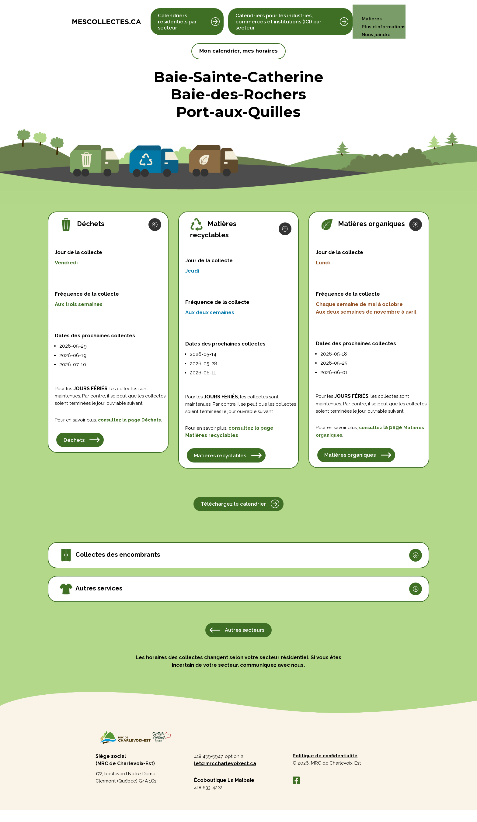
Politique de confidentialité (326, 767)
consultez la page (252, 437)
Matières (370, 10)
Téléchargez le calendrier (233, 514)
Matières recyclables (220, 465)
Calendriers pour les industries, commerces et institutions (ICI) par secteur (278, 18)
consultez (121, 429)
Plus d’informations (383, 18)
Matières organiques (350, 465)
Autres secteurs (244, 640)
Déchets (65, 437)
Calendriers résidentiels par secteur (177, 18)
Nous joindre (375, 26)
